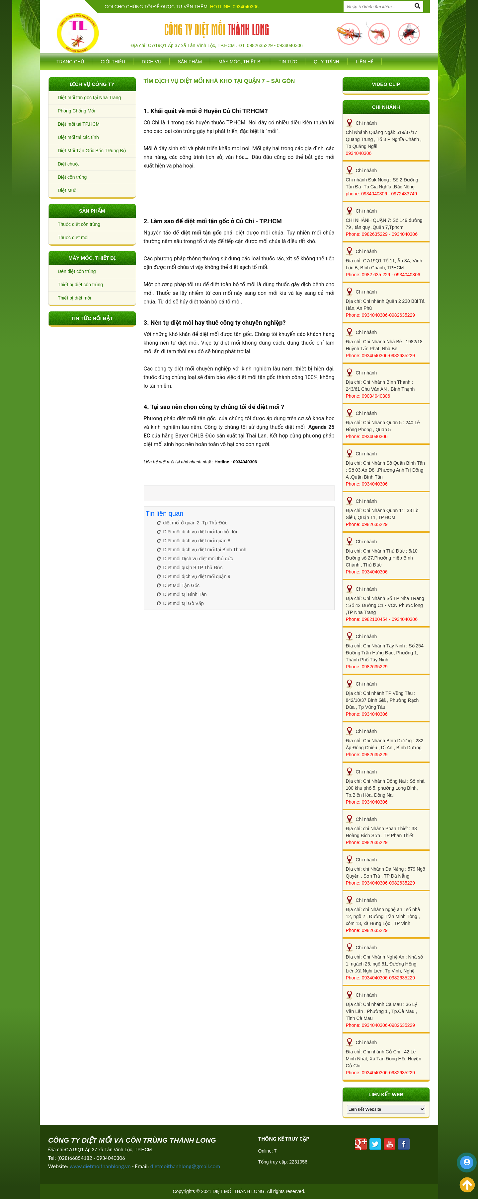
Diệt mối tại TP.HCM (79, 124)
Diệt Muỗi (68, 190)
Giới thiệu (113, 61)
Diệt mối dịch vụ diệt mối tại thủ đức (198, 531)
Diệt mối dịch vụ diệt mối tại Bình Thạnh (202, 549)
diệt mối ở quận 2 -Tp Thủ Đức (192, 522)
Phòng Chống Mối (76, 110)
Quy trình (326, 61)
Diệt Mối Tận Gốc (178, 585)
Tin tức (288, 61)
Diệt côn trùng (72, 177)
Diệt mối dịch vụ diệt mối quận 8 (193, 540)
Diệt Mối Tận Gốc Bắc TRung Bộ (92, 150)
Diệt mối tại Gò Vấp (180, 603)
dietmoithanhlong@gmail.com (185, 1166)
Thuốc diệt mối (73, 237)
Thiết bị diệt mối (74, 297)
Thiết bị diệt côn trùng (80, 284)
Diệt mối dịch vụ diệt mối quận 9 (193, 576)
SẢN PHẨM (190, 61)
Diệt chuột (68, 164)
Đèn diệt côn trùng (77, 271)
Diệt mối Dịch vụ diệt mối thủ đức (195, 558)
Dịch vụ (151, 61)
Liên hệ (364, 61)
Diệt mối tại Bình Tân (182, 594)
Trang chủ (70, 61)
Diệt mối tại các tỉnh (78, 137)
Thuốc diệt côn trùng (79, 224)
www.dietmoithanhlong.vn (100, 1166)
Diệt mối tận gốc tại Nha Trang (89, 97)
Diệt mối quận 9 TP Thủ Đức (190, 567)
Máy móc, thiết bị (240, 61)
